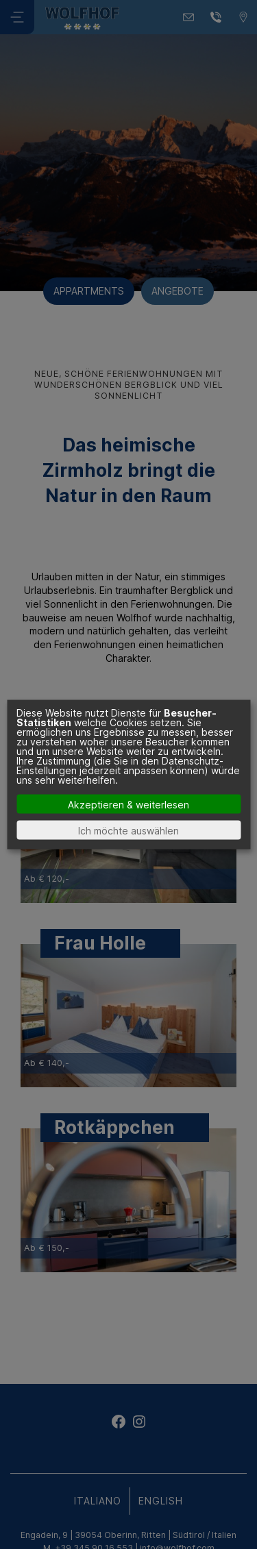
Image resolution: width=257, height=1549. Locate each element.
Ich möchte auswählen (128, 830)
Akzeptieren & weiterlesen (128, 804)
